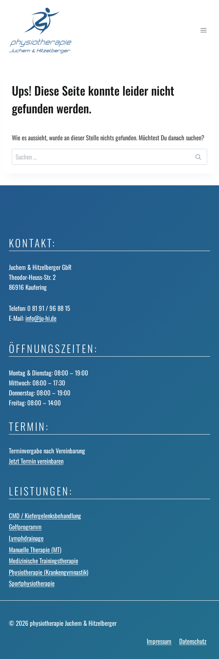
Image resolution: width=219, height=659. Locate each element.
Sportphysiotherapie (32, 583)
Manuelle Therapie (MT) (35, 549)
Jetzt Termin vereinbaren (36, 461)
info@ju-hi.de (40, 318)
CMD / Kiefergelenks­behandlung (45, 515)
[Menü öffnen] (203, 30)
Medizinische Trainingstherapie (43, 560)
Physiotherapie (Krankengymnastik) (48, 572)
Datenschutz (192, 641)
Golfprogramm (25, 526)
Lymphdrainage (26, 538)
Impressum (159, 641)
